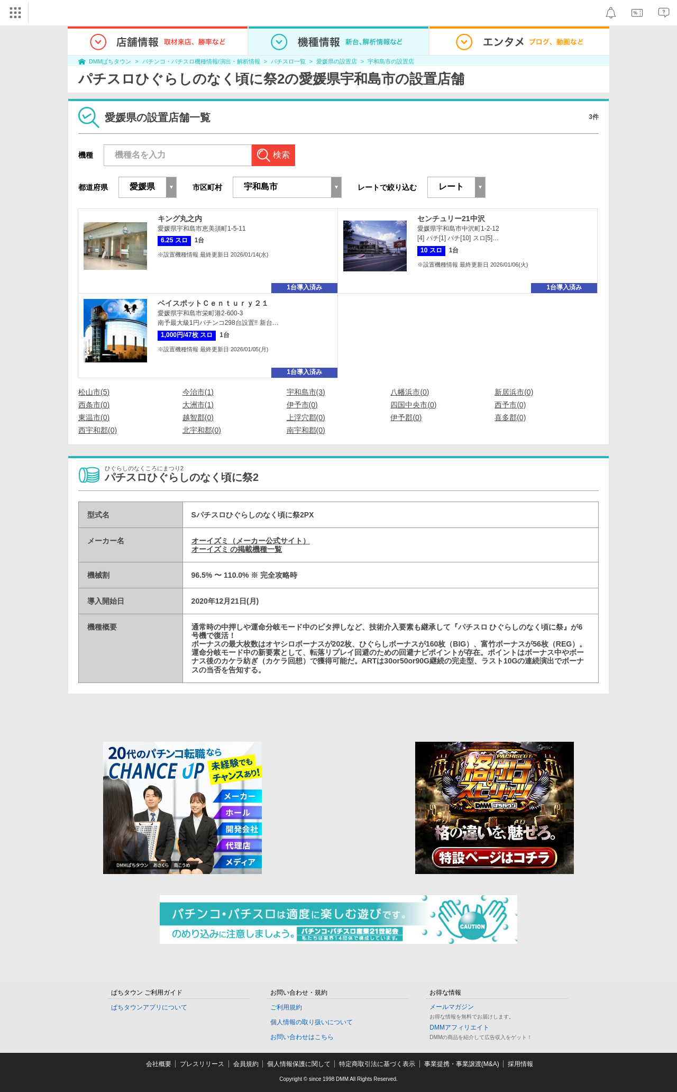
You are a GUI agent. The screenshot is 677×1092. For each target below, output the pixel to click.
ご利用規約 (286, 1007)
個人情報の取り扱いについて (311, 1022)
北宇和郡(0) (201, 430)
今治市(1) (198, 392)
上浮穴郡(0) (306, 417)
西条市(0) (93, 404)
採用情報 (520, 1064)
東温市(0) (93, 417)
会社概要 (158, 1064)
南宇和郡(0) (306, 430)
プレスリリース (202, 1064)
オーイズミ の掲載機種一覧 (236, 549)
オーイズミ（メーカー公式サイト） (250, 540)
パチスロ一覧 (288, 61)
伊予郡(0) (406, 417)
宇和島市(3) (306, 392)
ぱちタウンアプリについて (149, 1007)
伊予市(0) (302, 404)
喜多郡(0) (510, 417)
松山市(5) (93, 392)
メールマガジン (451, 1007)
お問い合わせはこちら (302, 1037)
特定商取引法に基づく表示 (377, 1064)
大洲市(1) (198, 404)
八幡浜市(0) (409, 392)
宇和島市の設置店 (391, 61)
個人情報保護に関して (299, 1064)
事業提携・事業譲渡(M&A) (461, 1064)
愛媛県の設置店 (336, 61)
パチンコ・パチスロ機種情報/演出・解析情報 (201, 61)
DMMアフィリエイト (459, 1027)
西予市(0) (510, 404)
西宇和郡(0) (97, 430)
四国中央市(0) (413, 404)
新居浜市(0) (514, 392)
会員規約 (246, 1064)
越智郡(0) (198, 417)
